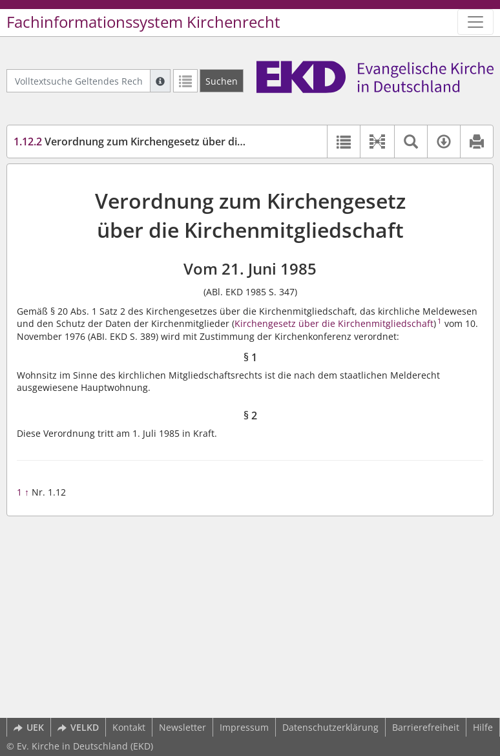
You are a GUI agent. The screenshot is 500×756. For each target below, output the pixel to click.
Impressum (244, 727)
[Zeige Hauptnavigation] (475, 22)
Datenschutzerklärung (330, 727)
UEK (29, 727)
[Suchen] (222, 80)
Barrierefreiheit (425, 727)
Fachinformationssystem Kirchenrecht (143, 22)
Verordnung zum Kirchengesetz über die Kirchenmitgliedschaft (183, 141)
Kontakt (128, 727)
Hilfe (483, 727)
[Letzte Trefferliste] (185, 80)
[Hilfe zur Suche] (160, 80)
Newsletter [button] (182, 727)
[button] (377, 141)
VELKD (78, 727)
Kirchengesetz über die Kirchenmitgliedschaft (333, 323)
